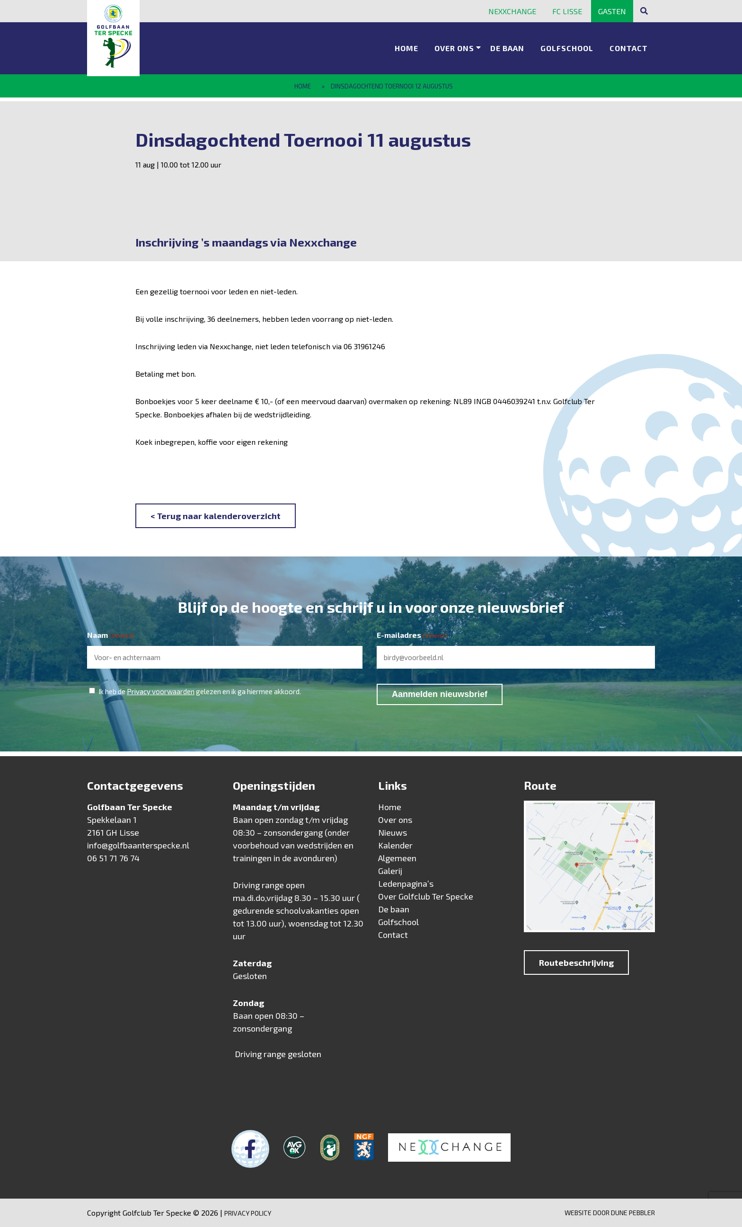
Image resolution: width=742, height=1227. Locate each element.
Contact (629, 45)
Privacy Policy (247, 1213)
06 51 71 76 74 (113, 858)
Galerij (390, 870)
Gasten (612, 11)
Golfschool (566, 45)
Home (406, 45)
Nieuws (392, 832)
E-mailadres (412, 635)
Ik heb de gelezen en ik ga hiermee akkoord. (199, 691)
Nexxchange (512, 11)
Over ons (454, 45)
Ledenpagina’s (405, 883)
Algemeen (397, 858)
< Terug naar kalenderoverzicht (215, 516)
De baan (507, 45)
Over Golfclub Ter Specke (425, 896)
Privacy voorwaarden (160, 691)
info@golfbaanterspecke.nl (138, 845)
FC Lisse (567, 11)
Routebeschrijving (576, 962)
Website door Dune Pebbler (610, 1213)
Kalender (395, 845)
